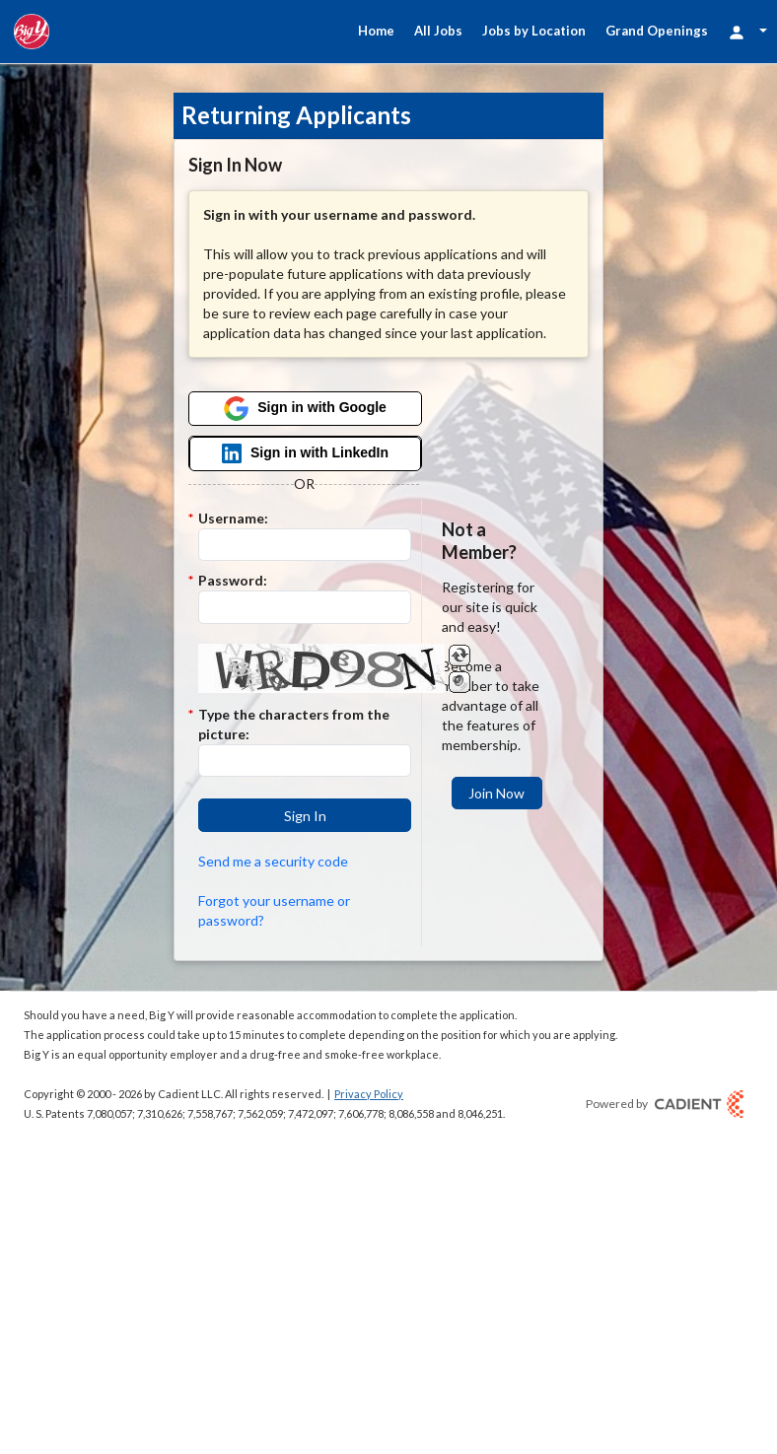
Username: (233, 518)
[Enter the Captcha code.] (304, 761)
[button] (304, 815)
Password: (232, 580)
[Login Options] (747, 31)
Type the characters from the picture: (293, 724)
